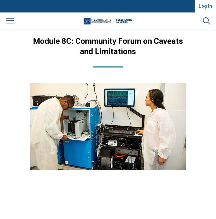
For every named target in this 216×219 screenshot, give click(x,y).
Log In (205, 6)
